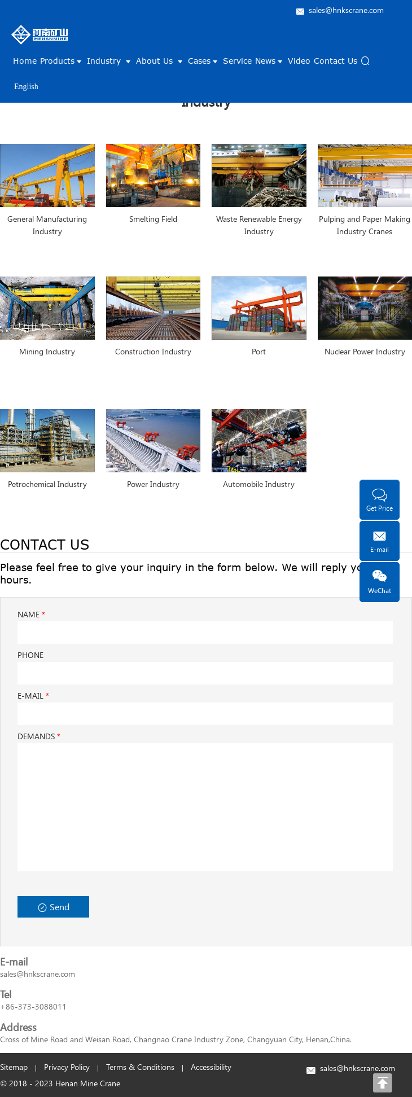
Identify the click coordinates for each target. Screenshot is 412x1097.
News (269, 60)
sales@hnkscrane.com (346, 10)
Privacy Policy (67, 1066)
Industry (110, 60)
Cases (204, 60)
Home (25, 60)
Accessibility (211, 1066)
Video (299, 60)
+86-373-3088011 (33, 1006)
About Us (160, 60)
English (26, 86)
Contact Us (335, 60)
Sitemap (14, 1066)
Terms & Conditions (140, 1066)
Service (237, 60)
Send (53, 906)
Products (62, 60)
